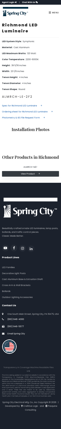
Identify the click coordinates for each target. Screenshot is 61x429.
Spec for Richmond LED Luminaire (22, 105)
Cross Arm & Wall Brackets (16, 285)
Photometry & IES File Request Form (23, 117)
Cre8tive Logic (30, 406)
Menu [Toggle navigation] (54, 12)
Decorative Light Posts (14, 273)
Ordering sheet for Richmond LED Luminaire (27, 111)
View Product (30, 173)
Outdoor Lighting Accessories (17, 297)
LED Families (8, 267)
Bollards (6, 291)
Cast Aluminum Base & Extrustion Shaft (22, 279)
